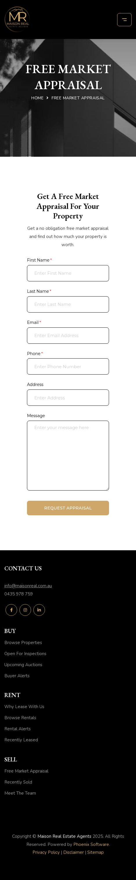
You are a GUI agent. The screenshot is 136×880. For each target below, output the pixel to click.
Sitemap (95, 852)
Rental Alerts (17, 729)
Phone (43, 354)
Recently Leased (21, 740)
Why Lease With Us (24, 707)
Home (37, 98)
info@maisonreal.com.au (28, 586)
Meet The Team (20, 793)
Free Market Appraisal (26, 771)
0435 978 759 (18, 594)
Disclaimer (73, 852)
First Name (48, 260)
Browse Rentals (20, 718)
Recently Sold (18, 782)
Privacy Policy (46, 852)
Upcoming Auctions (23, 665)
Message (36, 415)
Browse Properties (23, 643)
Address (35, 384)
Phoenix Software (91, 844)
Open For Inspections (25, 654)
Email (43, 323)
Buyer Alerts (17, 676)
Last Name (48, 291)
